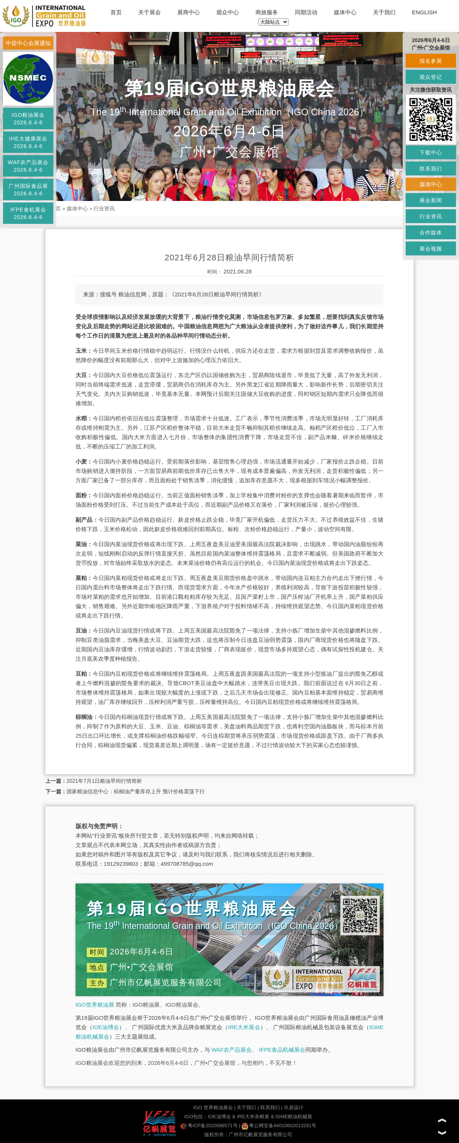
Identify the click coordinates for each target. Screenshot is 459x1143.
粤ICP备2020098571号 (209, 1125)
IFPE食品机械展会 (282, 1049)
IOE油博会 (105, 1027)
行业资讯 (104, 208)
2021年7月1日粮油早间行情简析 (104, 781)
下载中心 (431, 152)
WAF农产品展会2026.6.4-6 (28, 166)
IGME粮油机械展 (293, 1116)
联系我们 (270, 1107)
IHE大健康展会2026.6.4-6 (28, 142)
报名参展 (431, 61)
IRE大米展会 (244, 1027)
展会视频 (431, 249)
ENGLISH (424, 12)
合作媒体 (431, 233)
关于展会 (149, 12)
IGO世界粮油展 (94, 1004)
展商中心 (188, 12)
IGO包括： (196, 1116)
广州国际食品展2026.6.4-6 (28, 189)
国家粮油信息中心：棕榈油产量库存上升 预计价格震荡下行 (135, 791)
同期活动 (306, 12)
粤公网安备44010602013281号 (279, 1125)
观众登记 (431, 77)
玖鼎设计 (293, 1107)
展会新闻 (431, 200)
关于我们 (384, 12)
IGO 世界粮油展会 (213, 1107)
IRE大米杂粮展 (253, 1116)
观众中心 (227, 12)
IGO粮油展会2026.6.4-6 (28, 118)
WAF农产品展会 (231, 1049)
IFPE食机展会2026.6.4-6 (28, 213)
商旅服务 (266, 12)
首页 (116, 12)
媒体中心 (345, 12)
